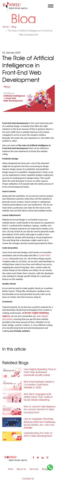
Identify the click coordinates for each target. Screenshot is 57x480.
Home (5, 26)
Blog (14, 26)
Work (10, 469)
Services (34, 469)
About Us (21, 469)
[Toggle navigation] (50, 6)
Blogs (45, 469)
